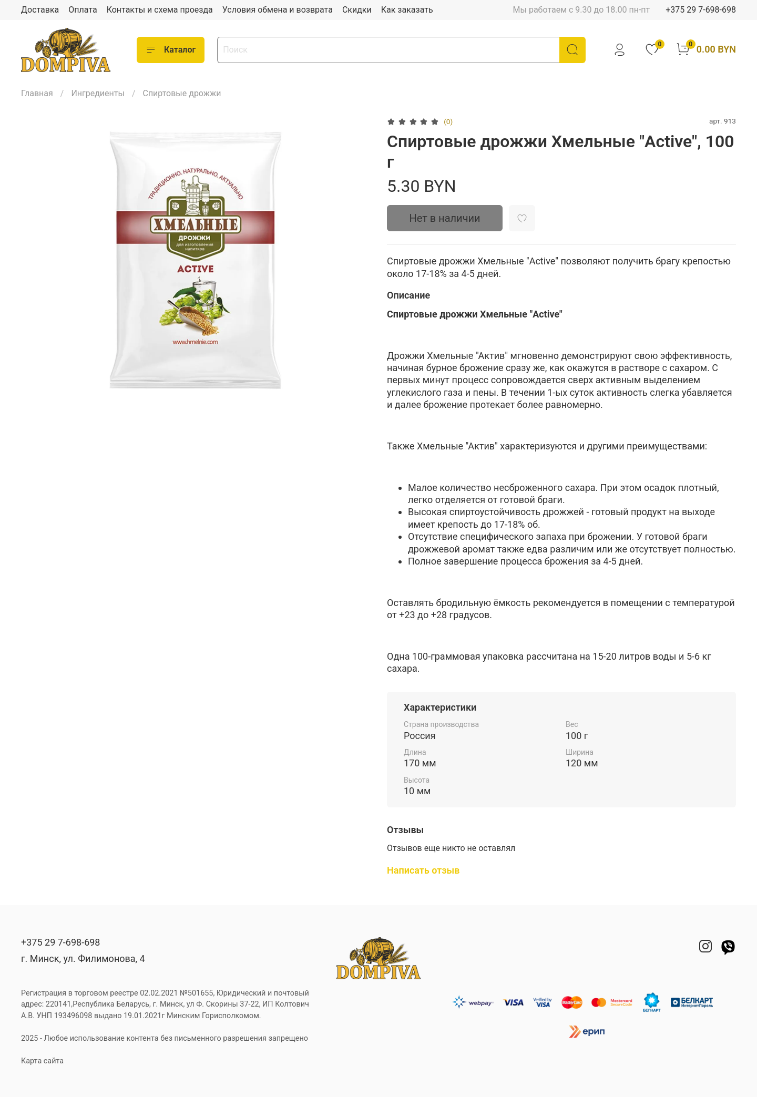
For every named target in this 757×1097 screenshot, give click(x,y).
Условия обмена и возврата (277, 10)
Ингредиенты (98, 93)
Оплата (82, 10)
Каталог (171, 50)
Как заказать (407, 10)
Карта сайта (42, 1061)
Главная (37, 93)
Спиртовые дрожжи (181, 93)
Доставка (40, 10)
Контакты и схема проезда (160, 10)
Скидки (357, 10)
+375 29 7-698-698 (701, 10)
